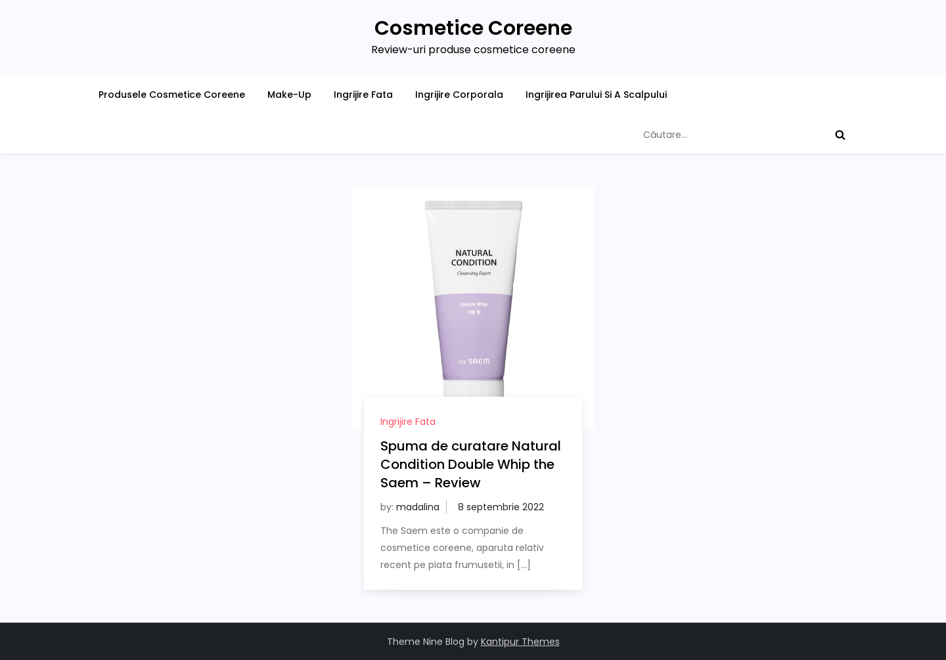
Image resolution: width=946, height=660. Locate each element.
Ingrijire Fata (363, 94)
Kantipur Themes (520, 641)
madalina (417, 507)
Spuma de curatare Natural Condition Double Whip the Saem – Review (470, 464)
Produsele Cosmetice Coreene (172, 94)
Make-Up (289, 94)
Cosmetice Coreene (473, 28)
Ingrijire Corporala (459, 94)
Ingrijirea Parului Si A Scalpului (596, 94)
